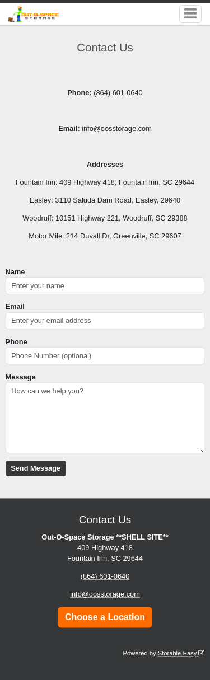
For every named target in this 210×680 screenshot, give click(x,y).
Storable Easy (181, 653)
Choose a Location (105, 617)
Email (15, 306)
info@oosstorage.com (105, 594)
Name (15, 272)
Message (21, 377)
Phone (16, 341)
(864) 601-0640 (105, 577)
